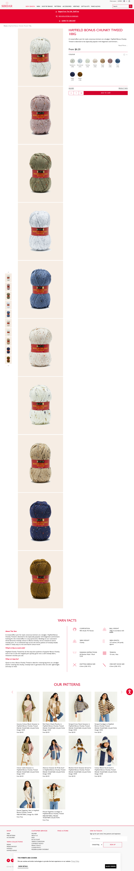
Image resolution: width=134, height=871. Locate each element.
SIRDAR (9, 844)
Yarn (38, 6)
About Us (35, 835)
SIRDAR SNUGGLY (12, 846)
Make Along (95, 6)
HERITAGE (76, 6)
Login (120, 1)
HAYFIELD (9, 848)
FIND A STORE (62, 831)
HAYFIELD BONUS (12, 850)
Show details (23, 866)
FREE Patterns (11, 835)
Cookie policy (36, 847)
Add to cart (106, 93)
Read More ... (123, 45)
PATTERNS (57, 6)
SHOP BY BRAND (47, 6)
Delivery (34, 833)
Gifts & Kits (85, 6)
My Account (36, 839)
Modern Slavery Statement (40, 849)
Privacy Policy (36, 845)
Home (6, 26)
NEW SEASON (30, 6)
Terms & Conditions (38, 841)
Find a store (113, 1)
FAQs (33, 837)
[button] (122, 6)
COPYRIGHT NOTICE (37, 843)
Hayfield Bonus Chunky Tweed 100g (20, 26)
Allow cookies (111, 866)
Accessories (67, 6)
